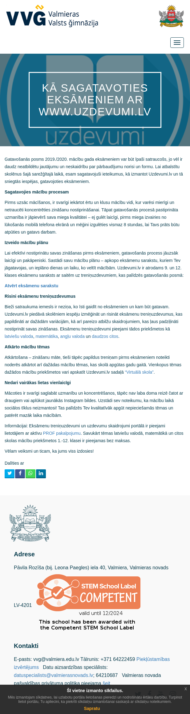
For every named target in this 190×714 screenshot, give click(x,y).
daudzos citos (105, 336)
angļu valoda (72, 336)
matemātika (46, 336)
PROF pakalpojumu (62, 433)
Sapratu (92, 708)
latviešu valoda (19, 336)
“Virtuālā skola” (139, 372)
